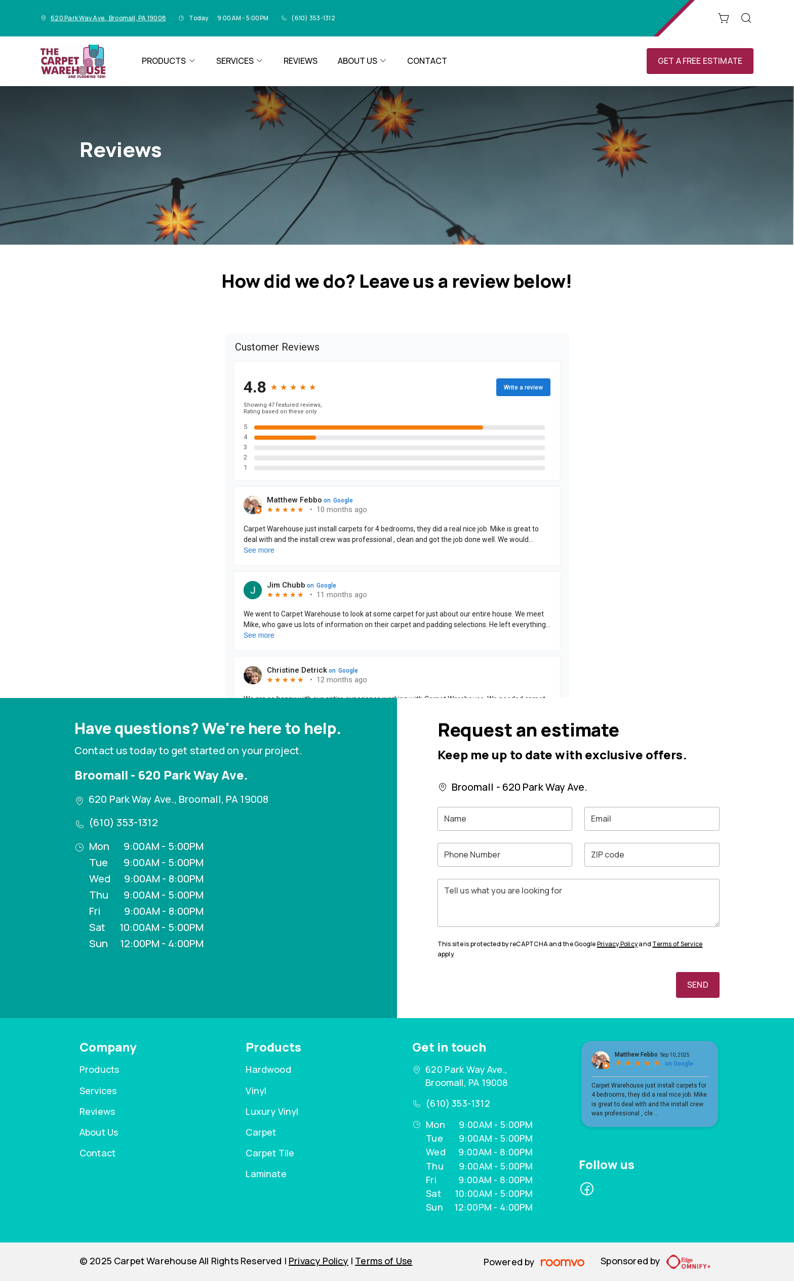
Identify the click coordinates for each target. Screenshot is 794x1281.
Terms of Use (383, 1261)
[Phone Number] (505, 855)
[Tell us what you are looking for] (579, 903)
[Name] (505, 819)
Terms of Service (677, 944)
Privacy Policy (617, 944)
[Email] (652, 819)
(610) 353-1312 (313, 18)
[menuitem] (169, 61)
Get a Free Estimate (700, 60)
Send (697, 984)
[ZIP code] (652, 855)
